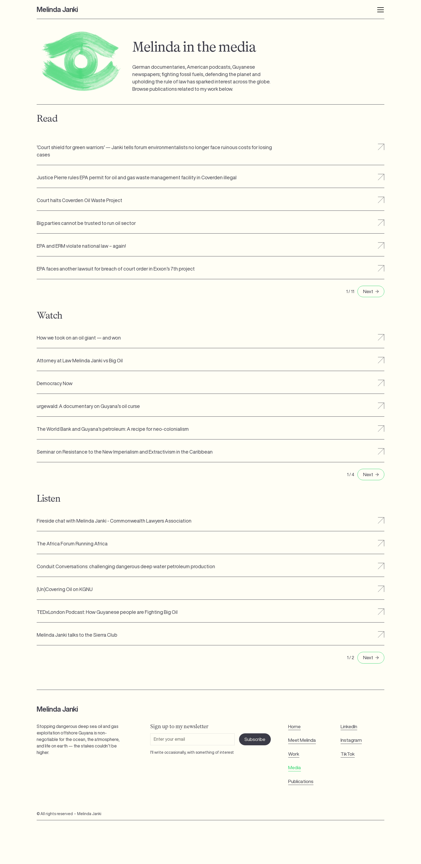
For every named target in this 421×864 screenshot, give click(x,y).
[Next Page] (370, 291)
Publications (300, 781)
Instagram (351, 740)
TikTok (348, 754)
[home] (57, 9)
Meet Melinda (302, 740)
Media (294, 767)
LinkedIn (349, 726)
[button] (375, 9)
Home (294, 726)
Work (293, 754)
